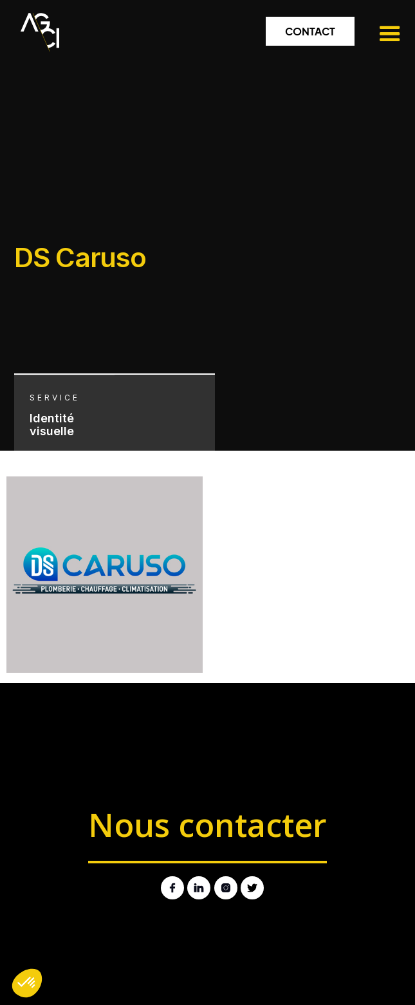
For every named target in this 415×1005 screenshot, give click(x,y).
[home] (36, 29)
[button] (382, 34)
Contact (310, 31)
